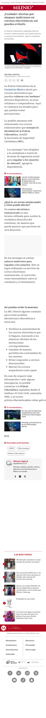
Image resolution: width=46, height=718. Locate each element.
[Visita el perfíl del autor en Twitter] (25, 477)
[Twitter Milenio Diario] (18, 673)
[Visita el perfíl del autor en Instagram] (20, 477)
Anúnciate (10, 654)
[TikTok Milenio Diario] (23, 680)
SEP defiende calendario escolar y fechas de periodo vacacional (28, 561)
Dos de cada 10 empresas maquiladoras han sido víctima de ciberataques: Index (31, 414)
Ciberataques (23, 448)
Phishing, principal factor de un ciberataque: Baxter (32, 424)
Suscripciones (12, 650)
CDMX (11, 448)
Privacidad (30, 645)
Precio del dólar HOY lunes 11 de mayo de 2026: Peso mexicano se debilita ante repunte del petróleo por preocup (28, 576)
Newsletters (11, 641)
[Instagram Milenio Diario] (27, 673)
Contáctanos (11, 645)
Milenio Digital (12, 74)
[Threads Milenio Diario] (36, 673)
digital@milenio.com (20, 463)
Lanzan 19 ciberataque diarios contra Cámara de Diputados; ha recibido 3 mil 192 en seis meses (31, 181)
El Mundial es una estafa (25, 599)
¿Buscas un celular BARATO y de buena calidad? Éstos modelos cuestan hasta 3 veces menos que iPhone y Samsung (28, 589)
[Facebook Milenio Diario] (10, 673)
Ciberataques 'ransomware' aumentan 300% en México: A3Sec (31, 191)
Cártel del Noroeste (38, 2)
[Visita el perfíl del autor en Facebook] (15, 477)
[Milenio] (23, 7)
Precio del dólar (16, 2)
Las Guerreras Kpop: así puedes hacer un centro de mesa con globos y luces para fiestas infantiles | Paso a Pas (28, 615)
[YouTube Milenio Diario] (14, 680)
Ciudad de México (14, 89)
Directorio (30, 641)
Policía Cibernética (16, 453)
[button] (2, 8)
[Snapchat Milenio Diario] (31, 680)
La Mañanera (27, 2)
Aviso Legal (31, 650)
